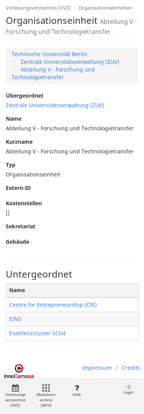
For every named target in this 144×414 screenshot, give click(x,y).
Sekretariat (20, 226)
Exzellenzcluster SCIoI (37, 333)
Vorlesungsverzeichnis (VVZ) (38, 7)
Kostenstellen (24, 203)
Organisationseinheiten (105, 7)
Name (14, 118)
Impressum (97, 367)
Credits (131, 367)
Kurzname (19, 141)
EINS (15, 319)
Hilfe (76, 390)
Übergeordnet (24, 95)
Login (129, 389)
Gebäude (17, 241)
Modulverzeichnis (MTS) (46, 396)
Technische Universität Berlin (49, 54)
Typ (10, 164)
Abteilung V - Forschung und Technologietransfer (53, 73)
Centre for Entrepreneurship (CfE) (53, 304)
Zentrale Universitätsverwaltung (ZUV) (69, 61)
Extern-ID (18, 187)
